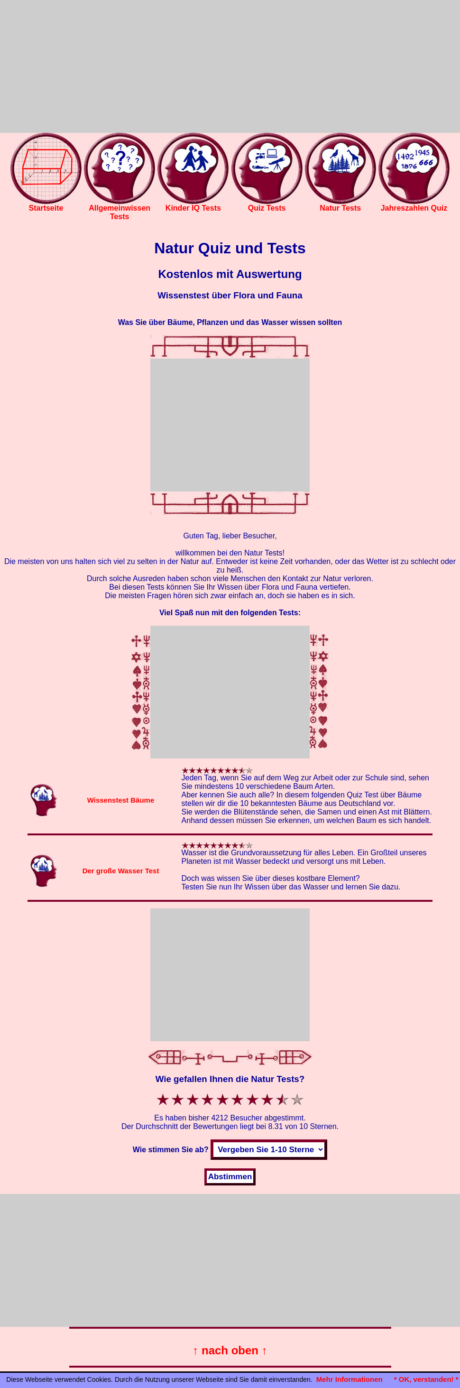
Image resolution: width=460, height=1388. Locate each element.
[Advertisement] (230, 66)
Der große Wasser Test (121, 871)
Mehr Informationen (349, 1379)
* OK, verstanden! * (426, 1379)
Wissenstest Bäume (121, 800)
